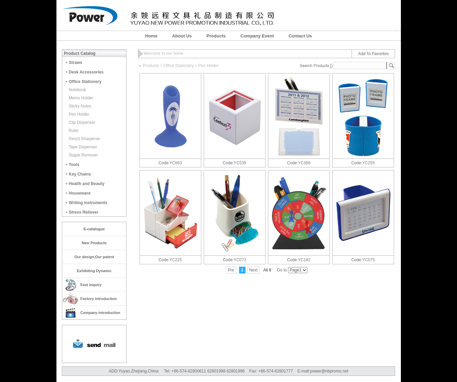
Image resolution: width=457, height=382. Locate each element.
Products (215, 35)
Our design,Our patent (94, 257)
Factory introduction (98, 299)
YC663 (175, 163)
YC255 (368, 163)
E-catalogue (94, 229)
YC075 (368, 260)
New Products (94, 243)
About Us (182, 35)
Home (151, 35)
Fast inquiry (90, 285)
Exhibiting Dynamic (94, 271)
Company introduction (100, 313)
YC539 (240, 163)
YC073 (240, 260)
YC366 (304, 163)
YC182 (304, 260)
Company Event (257, 35)
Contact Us (300, 35)
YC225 (175, 260)
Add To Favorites (373, 53)
